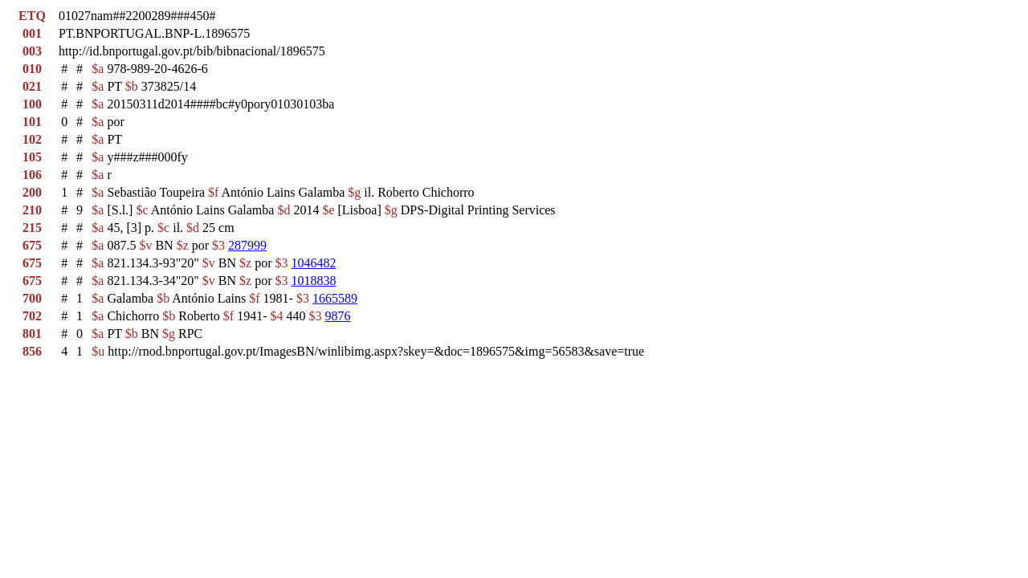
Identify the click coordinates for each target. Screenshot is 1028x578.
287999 (247, 245)
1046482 (313, 263)
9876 (338, 316)
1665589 (334, 298)
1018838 (313, 280)
